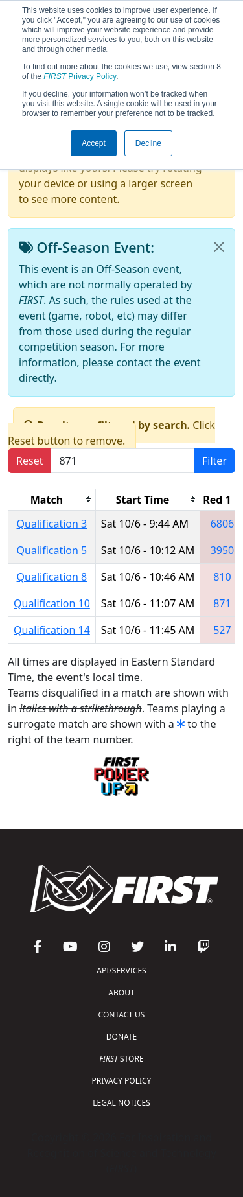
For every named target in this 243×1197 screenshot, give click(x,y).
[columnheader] (52, 499)
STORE (121, 1058)
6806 (223, 524)
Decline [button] (148, 143)
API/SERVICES (121, 970)
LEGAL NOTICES (121, 1102)
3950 (223, 550)
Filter (214, 461)
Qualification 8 (52, 577)
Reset (29, 461)
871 (222, 603)
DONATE (121, 1036)
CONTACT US (121, 1014)
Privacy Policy (79, 76)
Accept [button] (94, 143)
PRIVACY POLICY (122, 1080)
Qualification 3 (52, 524)
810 (222, 577)
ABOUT (121, 992)
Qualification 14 (52, 630)
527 (222, 630)
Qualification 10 (52, 603)
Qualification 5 (52, 550)
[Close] (219, 247)
